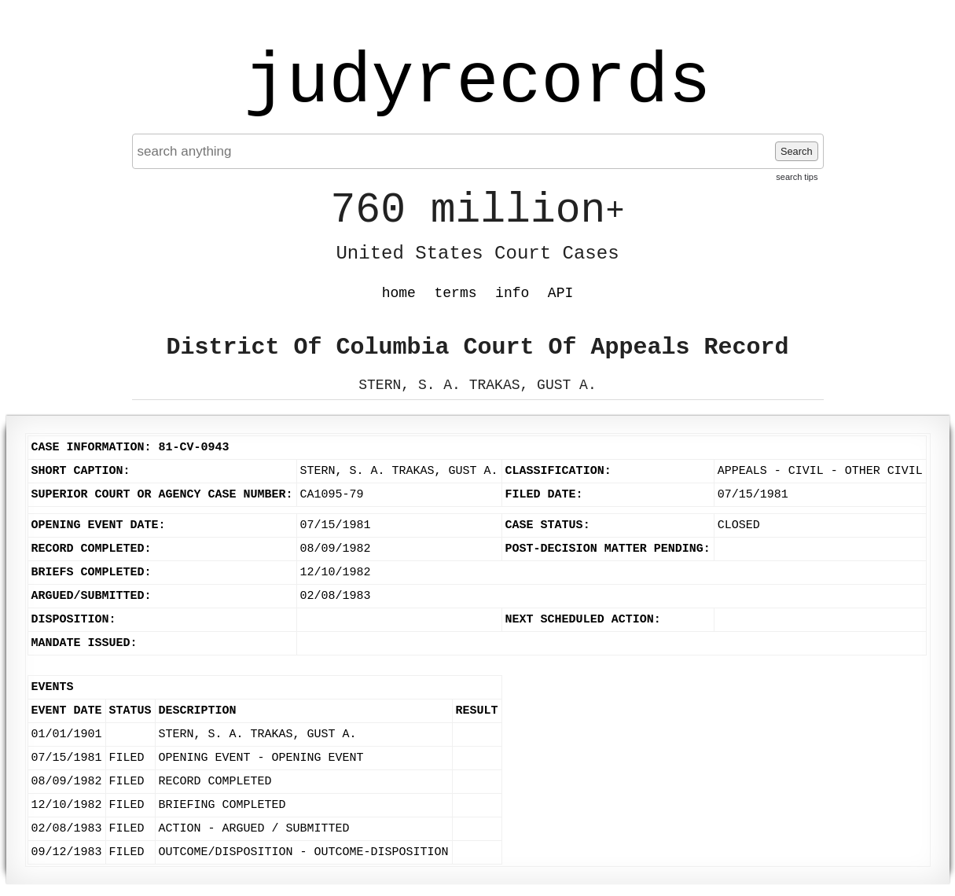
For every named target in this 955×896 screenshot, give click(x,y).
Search (797, 151)
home (399, 293)
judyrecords (477, 82)
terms (456, 293)
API (560, 293)
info (512, 293)
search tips (796, 177)
